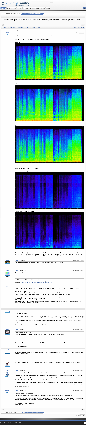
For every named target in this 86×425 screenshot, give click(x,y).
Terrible (7, 32)
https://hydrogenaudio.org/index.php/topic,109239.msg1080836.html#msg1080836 (37, 282)
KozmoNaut (7, 360)
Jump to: (77, 415)
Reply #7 (16, 360)
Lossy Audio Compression (11, 13)
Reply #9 (16, 390)
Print (83, 24)
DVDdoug (7, 311)
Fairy (7, 370)
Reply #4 (16, 311)
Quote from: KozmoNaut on (24, 393)
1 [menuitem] (2, 24)
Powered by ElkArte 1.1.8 (4, 422)
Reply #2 (16, 270)
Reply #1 (16, 260)
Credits (10, 422)
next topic (82, 27)
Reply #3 (16, 286)
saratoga (7, 260)
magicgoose (7, 286)
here (74, 20)
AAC (19, 13)
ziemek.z (7, 390)
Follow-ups (82, 33)
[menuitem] (82, 24)
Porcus (7, 329)
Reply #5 (16, 329)
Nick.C (7, 270)
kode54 (7, 350)
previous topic (77, 27)
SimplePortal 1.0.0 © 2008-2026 (16, 422)
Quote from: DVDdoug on (24, 332)
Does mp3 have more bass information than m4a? (32, 13)
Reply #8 (16, 370)
